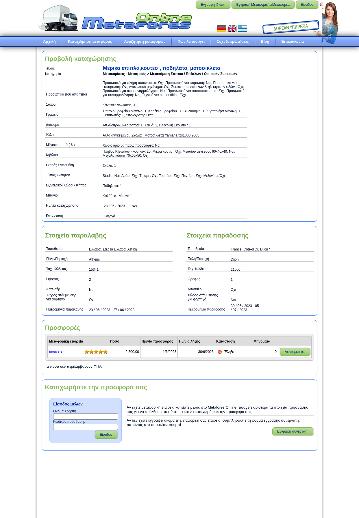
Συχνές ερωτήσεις (233, 41)
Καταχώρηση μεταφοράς (90, 41)
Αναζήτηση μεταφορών (144, 41)
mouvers (55, 351)
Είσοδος (307, 5)
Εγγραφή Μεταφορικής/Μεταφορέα (263, 5)
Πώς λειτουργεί (191, 41)
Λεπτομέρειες (295, 352)
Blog (265, 41)
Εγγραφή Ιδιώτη (213, 5)
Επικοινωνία (292, 41)
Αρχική (49, 41)
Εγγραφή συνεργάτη (292, 431)
